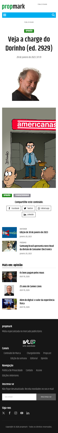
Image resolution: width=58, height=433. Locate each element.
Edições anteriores (10, 376)
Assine (39, 370)
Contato (29, 370)
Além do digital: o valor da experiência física (37, 301)
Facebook (13, 208)
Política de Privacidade (12, 370)
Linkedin (29, 214)
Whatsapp (43, 208)
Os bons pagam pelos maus (32, 273)
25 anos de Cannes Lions (31, 286)
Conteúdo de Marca (12, 353)
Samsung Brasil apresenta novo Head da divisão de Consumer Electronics (37, 247)
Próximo (23, 242)
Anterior (23, 229)
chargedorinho (22, 195)
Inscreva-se (46, 397)
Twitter (28, 208)
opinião (29, 31)
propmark (23, 427)
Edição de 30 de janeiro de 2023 (34, 232)
